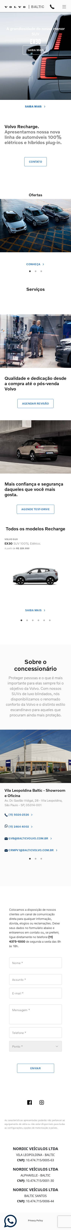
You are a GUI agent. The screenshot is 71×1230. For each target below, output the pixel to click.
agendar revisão (35, 403)
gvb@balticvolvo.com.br (28, 838)
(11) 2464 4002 (19, 826)
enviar (35, 1068)
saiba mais (35, 610)
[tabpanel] (35, 230)
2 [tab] (27, 620)
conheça (35, 264)
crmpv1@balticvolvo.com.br (31, 850)
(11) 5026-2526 (19, 814)
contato (35, 161)
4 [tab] (38, 620)
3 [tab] (33, 620)
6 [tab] (50, 620)
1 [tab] (21, 620)
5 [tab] (44, 620)
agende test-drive (35, 509)
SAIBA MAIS (35, 50)
